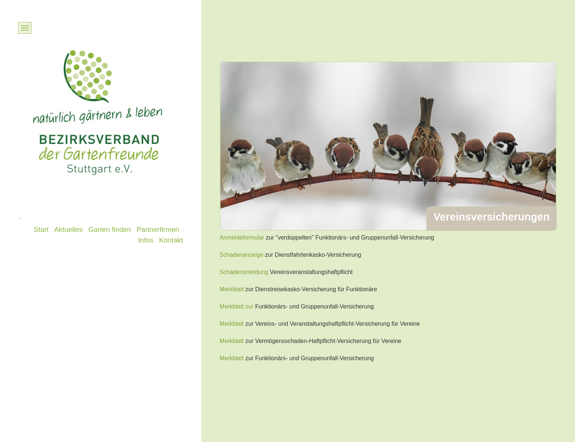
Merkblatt (232, 289)
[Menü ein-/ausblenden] (25, 28)
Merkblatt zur (236, 306)
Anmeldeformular (242, 237)
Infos (510, 31)
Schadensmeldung (244, 272)
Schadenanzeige (241, 255)
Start (344, 31)
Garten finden (421, 31)
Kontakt (541, 31)
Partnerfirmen (471, 31)
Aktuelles (377, 31)
